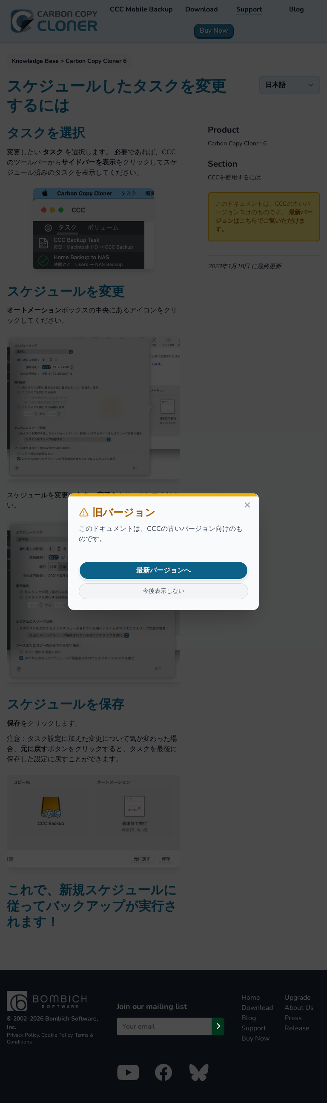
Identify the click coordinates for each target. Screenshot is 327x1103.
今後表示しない (163, 591)
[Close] (247, 505)
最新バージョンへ (163, 570)
